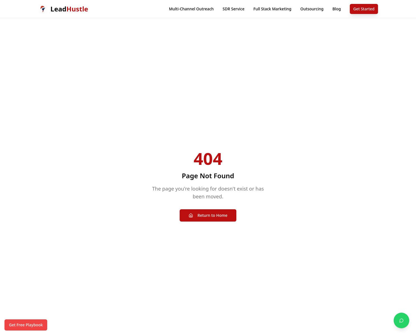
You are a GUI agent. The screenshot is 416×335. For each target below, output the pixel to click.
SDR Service (233, 8)
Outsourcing (312, 8)
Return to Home (208, 215)
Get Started (363, 8)
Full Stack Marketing (272, 8)
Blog (336, 8)
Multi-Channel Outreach (191, 8)
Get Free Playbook (26, 324)
